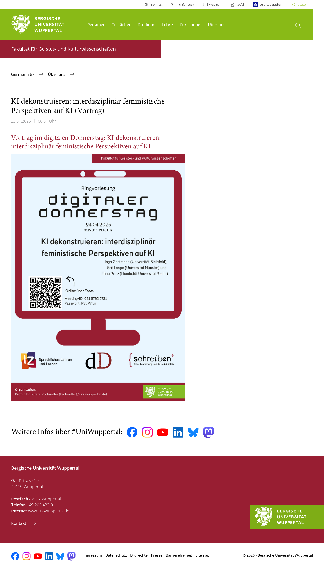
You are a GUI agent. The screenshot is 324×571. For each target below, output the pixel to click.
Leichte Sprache (270, 4)
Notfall (240, 4)
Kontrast (156, 4)
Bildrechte (139, 555)
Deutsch (302, 4)
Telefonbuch (186, 4)
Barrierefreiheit (179, 555)
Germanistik (23, 74)
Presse (156, 555)
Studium (146, 24)
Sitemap (202, 555)
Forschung (190, 24)
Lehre (167, 24)
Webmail (215, 4)
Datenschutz (116, 555)
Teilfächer (121, 24)
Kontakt (19, 523)
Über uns (216, 24)
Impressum (92, 555)
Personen (96, 24)
